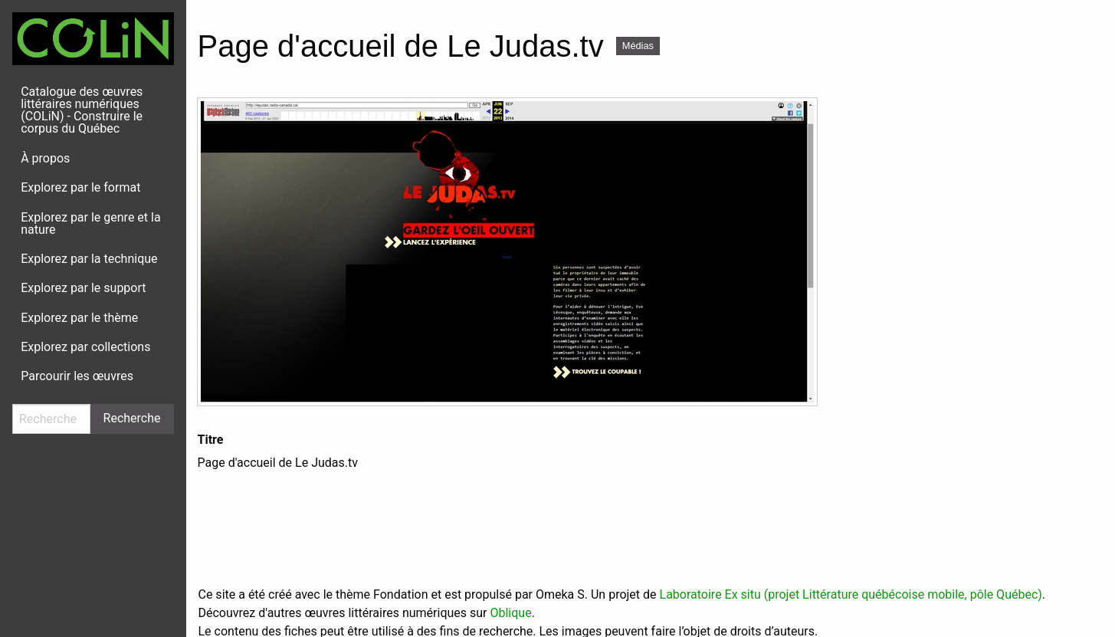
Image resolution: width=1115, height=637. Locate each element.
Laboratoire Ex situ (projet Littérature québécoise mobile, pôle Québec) (851, 594)
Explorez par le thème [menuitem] (79, 317)
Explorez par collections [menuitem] (85, 347)
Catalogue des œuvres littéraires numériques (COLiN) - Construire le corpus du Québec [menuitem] (82, 110)
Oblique (510, 613)
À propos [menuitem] (45, 158)
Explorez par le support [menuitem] (83, 288)
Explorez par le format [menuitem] (80, 187)
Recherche (132, 418)
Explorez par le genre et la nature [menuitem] (90, 223)
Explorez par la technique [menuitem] (89, 258)
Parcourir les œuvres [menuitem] (77, 376)
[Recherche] (51, 419)
